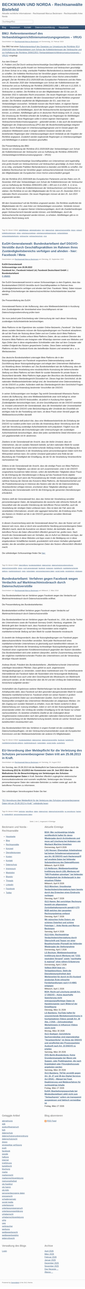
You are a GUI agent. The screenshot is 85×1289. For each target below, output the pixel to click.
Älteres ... (49, 1272)
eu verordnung (70, 811)
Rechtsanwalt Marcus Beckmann (26, 42)
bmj (43, 230)
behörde (22, 811)
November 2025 (52, 1266)
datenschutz (49, 230)
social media (59, 571)
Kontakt (27, 27)
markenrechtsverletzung (12, 1178)
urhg (4, 1220)
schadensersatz (9, 1199)
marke (5, 1172)
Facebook (10, 889)
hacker (78, 811)
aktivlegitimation (35, 230)
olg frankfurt (7, 1184)
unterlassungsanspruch (12, 1208)
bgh (3, 1130)
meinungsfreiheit (9, 1181)
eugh (4, 1148)
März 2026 (49, 1254)
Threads (9, 881)
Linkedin (9, 885)
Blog (4, 27)
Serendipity (15, 1282)
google (5, 1154)
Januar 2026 (50, 1260)
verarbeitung (69, 571)
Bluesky (9, 877)
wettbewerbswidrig (10, 1235)
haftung (5, 1157)
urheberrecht (7, 1214)
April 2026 (49, 1251)
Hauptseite (63, 27)
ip (2, 814)
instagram (49, 568)
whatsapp (78, 571)
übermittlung (23, 565)
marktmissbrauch (15, 571)
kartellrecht (58, 568)
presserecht (7, 1196)
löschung (6, 1169)
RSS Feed (51, 1121)
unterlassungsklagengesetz (46, 233)
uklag (19, 233)
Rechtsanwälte (12, 844)
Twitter (9, 893)
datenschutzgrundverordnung (62, 565)
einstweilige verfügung (12, 1145)
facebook (41, 568)
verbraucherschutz (36, 236)
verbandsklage (62, 233)
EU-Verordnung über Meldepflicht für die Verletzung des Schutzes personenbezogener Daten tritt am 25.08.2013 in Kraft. (42, 754)
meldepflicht (8, 814)
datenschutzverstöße (62, 230)
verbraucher (24, 236)
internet (5, 1160)
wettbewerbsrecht (10, 1232)
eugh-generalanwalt (30, 568)
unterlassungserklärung (12, 1211)
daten (36, 811)
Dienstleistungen (13, 853)
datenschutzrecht (9, 1139)
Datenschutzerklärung (45, 27)
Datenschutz (11, 865)
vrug (45, 236)
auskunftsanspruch (10, 1127)
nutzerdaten (30, 571)
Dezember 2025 (52, 1263)
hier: (44, 553)
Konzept (9, 849)
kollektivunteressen (9, 233)
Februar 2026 (51, 1257)
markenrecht (7, 1175)
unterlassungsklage (29, 233)
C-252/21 (6, 276)
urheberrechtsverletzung (13, 1217)
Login (4, 1251)
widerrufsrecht (8, 1238)
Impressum (15, 27)
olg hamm (6, 1187)
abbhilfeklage (23, 230)
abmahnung (7, 1121)
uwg (4, 1223)
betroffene (29, 811)
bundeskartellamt (35, 565)
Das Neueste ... (51, 1269)
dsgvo (73, 230)
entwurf (79, 230)
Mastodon (10, 873)
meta (23, 571)
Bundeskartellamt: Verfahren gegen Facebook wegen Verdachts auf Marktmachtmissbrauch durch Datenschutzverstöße (40, 582)
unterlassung (8, 1205)
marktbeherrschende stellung (12, 743)
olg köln (5, 1190)
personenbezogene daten (45, 571)
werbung (6, 1229)
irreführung (7, 1163)
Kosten (9, 857)
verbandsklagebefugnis (10, 236)
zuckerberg (61, 743)
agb (3, 1124)
